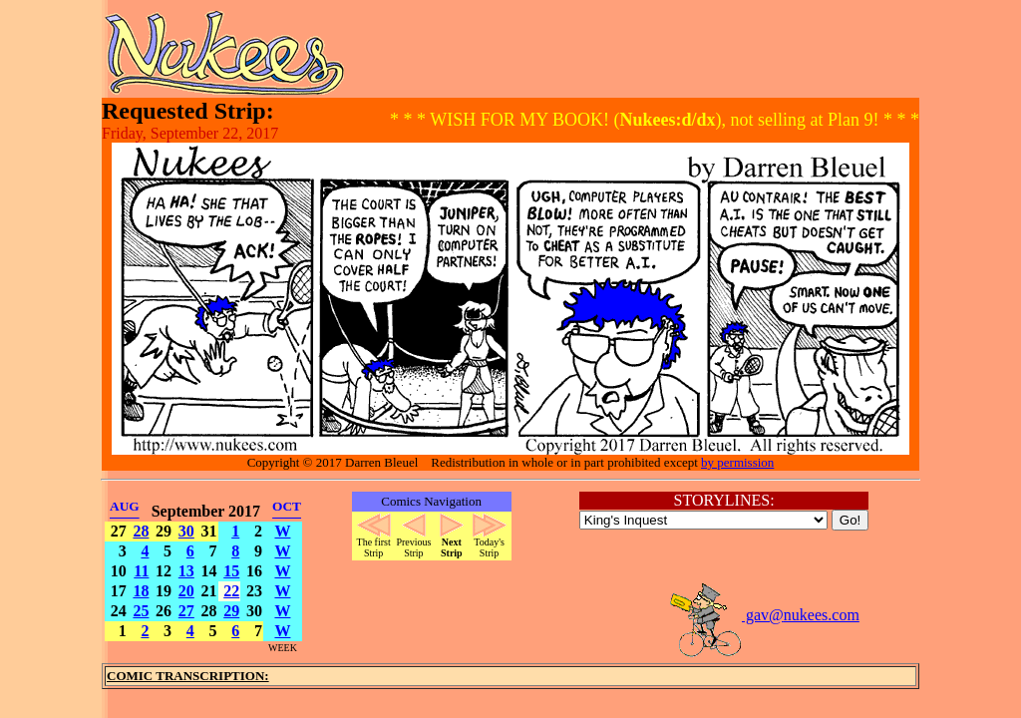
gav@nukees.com (763, 614)
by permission (737, 462)
